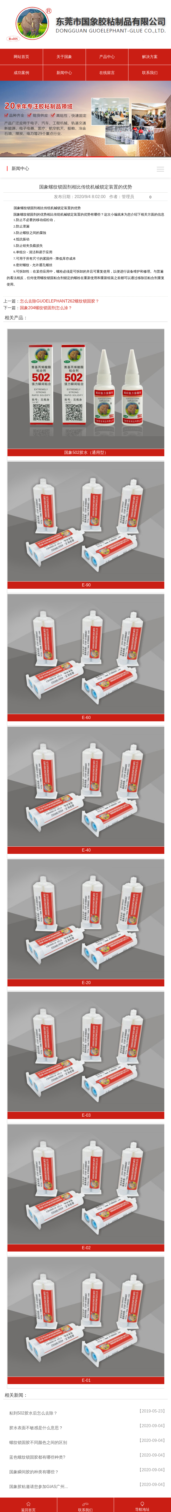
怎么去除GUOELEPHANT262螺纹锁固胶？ (59, 301)
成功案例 (21, 72)
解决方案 (150, 56)
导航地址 (142, 1504)
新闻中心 (64, 72)
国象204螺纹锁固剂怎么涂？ (46, 308)
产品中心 (107, 56)
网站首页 (21, 56)
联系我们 (150, 72)
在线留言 (107, 72)
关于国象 (64, 56)
